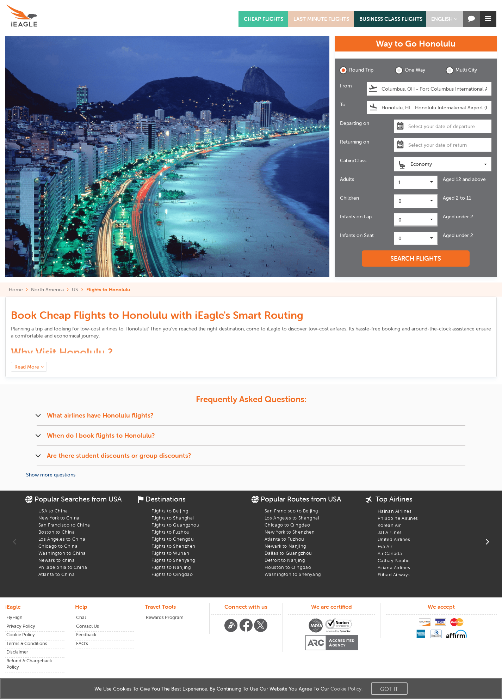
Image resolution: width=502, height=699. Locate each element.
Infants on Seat (357, 235)
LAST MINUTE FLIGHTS (321, 19)
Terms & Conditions (26, 643)
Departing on (354, 123)
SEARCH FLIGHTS (415, 258)
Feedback (86, 635)
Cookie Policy (20, 635)
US (75, 289)
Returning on (354, 142)
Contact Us (87, 626)
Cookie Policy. (346, 689)
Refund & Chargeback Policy (29, 664)
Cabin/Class (353, 160)
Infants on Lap (356, 216)
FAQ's (82, 643)
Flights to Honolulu (108, 289)
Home (16, 289)
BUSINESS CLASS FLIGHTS (390, 19)
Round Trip (356, 70)
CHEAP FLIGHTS (263, 19)
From (346, 86)
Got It (389, 688)
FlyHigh (14, 617)
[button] (444, 19)
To (343, 104)
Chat (81, 617)
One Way (410, 70)
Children (349, 198)
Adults (347, 179)
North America (47, 289)
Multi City (461, 70)
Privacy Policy (20, 626)
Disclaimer (17, 652)
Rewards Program (165, 617)
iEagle (273, 329)
